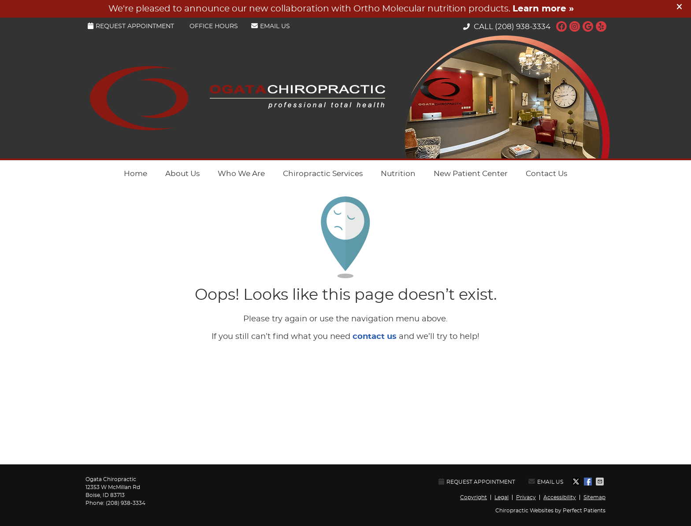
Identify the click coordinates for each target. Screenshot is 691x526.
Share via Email (601, 482)
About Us (182, 173)
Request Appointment (131, 25)
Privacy (526, 497)
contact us (375, 337)
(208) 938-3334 (522, 26)
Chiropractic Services (323, 173)
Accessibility (559, 497)
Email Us (270, 25)
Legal (501, 497)
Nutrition (398, 173)
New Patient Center (471, 173)
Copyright (473, 497)
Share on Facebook (589, 482)
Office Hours (213, 26)
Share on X (577, 482)
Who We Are (241, 173)
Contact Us (546, 173)
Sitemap (594, 497)
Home (135, 173)
